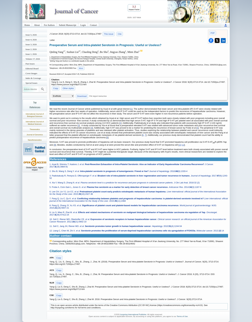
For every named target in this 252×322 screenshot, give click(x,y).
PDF (213, 33)
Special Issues (31, 83)
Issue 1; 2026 (31, 54)
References (35, 107)
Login (83, 25)
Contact (93, 25)
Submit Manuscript (67, 25)
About (37, 25)
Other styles (68, 88)
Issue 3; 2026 (31, 44)
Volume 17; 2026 (33, 59)
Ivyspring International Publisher (133, 314)
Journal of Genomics (35, 135)
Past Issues (30, 64)
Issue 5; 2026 (31, 35)
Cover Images (31, 73)
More (81, 68)
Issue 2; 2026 (31, 49)
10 (180, 145)
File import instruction (98, 96)
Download (82, 96)
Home (27, 25)
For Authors (49, 25)
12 (183, 145)
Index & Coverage (33, 78)
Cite (120, 34)
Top (35, 102)
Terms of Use (182, 316)
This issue (108, 34)
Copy (55, 88)
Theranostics (35, 129)
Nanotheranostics (35, 140)
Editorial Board (32, 68)
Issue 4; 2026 (31, 39)
